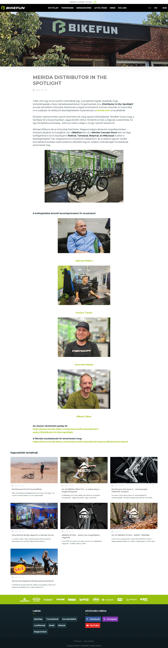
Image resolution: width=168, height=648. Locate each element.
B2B (165, 8)
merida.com (103, 110)
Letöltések (100, 8)
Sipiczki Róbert (84, 261)
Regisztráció (40, 632)
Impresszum (78, 641)
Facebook (93, 619)
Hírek (113, 8)
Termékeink (67, 8)
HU (149, 8)
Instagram (110, 619)
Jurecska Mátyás (84, 364)
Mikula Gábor (84, 416)
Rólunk (122, 8)
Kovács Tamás (84, 312)
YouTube (93, 625)
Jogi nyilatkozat (89, 641)
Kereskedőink (83, 8)
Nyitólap (53, 8)
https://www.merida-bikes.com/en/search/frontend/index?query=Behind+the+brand (80, 441)
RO (155, 8)
